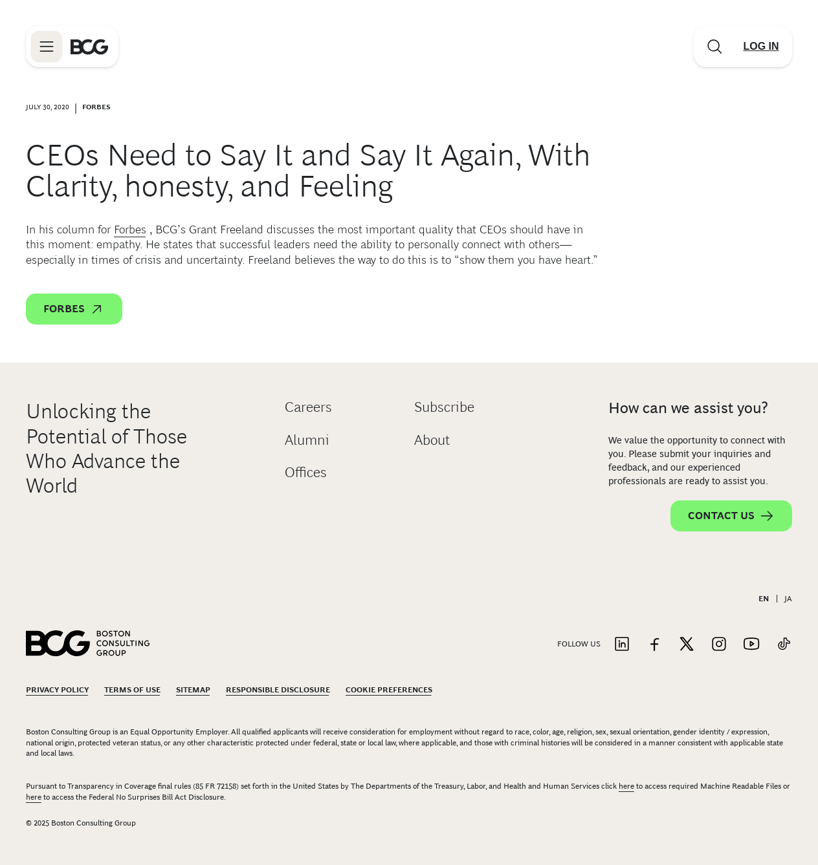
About (432, 440)
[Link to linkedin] (622, 644)
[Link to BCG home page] (89, 47)
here (626, 786)
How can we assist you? (688, 407)
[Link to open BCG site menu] (46, 46)
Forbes (130, 229)
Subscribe (444, 407)
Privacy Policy (57, 689)
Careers (308, 407)
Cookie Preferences (389, 689)
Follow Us (579, 643)
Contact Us (731, 516)
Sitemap (193, 689)
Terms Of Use (132, 689)
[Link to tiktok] (783, 644)
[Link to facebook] (654, 644)
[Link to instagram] (719, 644)
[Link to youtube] (751, 644)
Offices (306, 472)
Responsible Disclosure (278, 689)
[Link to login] (761, 46)
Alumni (307, 440)
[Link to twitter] (686, 644)
